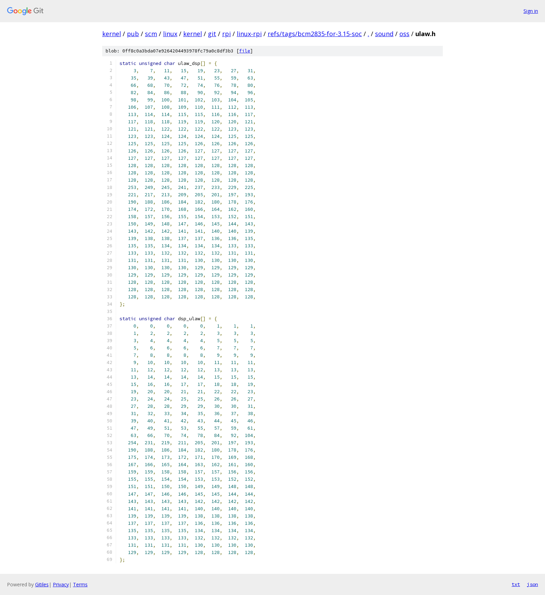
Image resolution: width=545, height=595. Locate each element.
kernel (111, 34)
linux (170, 34)
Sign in (530, 11)
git (212, 34)
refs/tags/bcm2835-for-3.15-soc (315, 34)
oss (404, 34)
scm (151, 34)
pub (133, 34)
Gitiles (42, 584)
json (532, 584)
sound (384, 34)
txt (516, 584)
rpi (226, 34)
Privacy (61, 584)
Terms (80, 584)
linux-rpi (249, 34)
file (244, 51)
